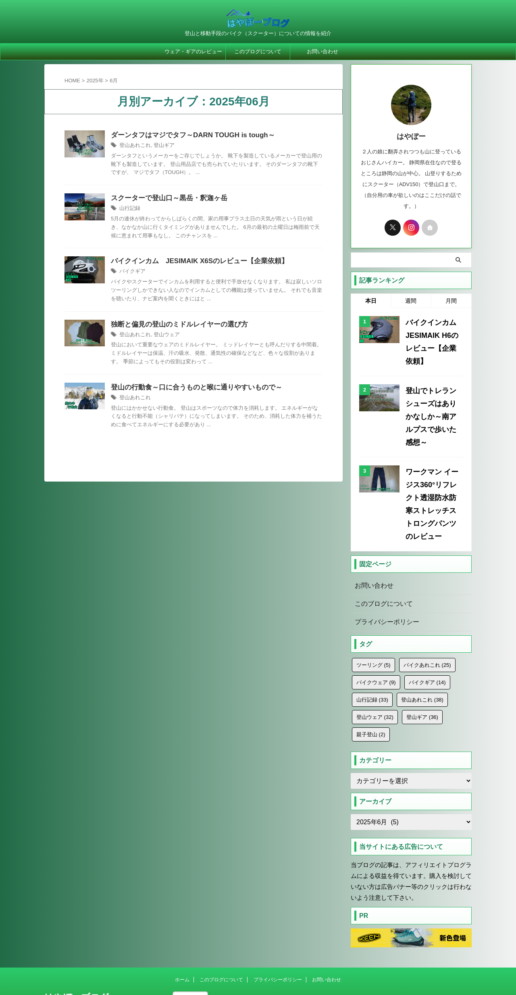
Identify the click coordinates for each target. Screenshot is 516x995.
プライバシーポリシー (383, 559)
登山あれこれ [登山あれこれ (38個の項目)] (422, 637)
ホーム (182, 917)
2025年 (95, 81)
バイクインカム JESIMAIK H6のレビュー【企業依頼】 (434, 332)
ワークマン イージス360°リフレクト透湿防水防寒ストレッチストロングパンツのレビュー (434, 452)
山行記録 (169, 220)
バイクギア (172, 303)
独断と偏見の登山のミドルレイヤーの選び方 (223, 364)
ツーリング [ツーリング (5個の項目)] (373, 602)
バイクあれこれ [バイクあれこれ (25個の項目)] (427, 602)
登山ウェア (203, 375)
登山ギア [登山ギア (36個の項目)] (422, 654)
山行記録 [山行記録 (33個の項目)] (372, 637)
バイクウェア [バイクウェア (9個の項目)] (376, 619)
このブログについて (257, 51)
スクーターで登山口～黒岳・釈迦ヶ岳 (213, 210)
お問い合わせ (322, 51)
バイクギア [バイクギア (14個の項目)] (427, 619)
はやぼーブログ (76, 934)
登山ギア (201, 156)
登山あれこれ (174, 156)
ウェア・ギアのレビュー (193, 51)
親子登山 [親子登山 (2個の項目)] (370, 671)
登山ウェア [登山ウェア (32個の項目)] (374, 654)
